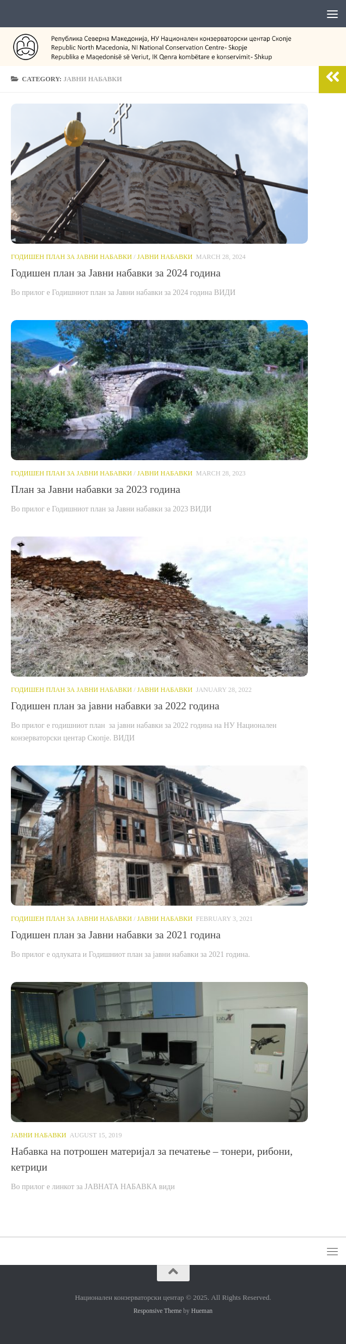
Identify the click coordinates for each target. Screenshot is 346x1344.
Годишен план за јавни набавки (71, 257)
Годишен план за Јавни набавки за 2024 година (116, 273)
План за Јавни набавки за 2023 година (95, 489)
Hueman (202, 1311)
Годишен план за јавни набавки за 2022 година (115, 706)
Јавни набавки (165, 257)
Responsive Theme (157, 1311)
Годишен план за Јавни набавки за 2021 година (116, 935)
